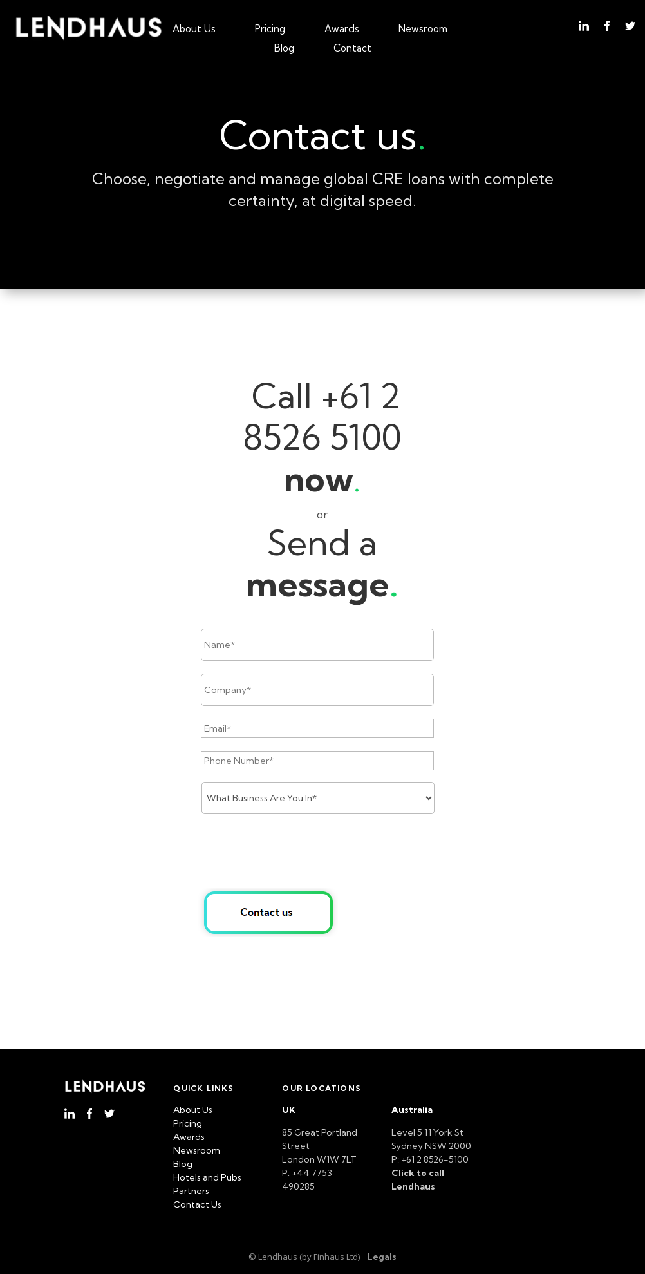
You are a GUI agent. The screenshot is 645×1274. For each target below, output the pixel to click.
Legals (382, 1256)
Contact (352, 49)
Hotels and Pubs (207, 1177)
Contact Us (197, 1204)
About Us (194, 29)
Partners (191, 1191)
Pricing (270, 29)
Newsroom (422, 29)
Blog (284, 49)
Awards (341, 29)
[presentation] (299, 852)
